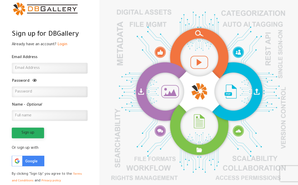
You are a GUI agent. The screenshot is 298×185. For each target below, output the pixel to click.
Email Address (24, 57)
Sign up (28, 133)
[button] (28, 161)
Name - (27, 105)
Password (24, 81)
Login (62, 44)
